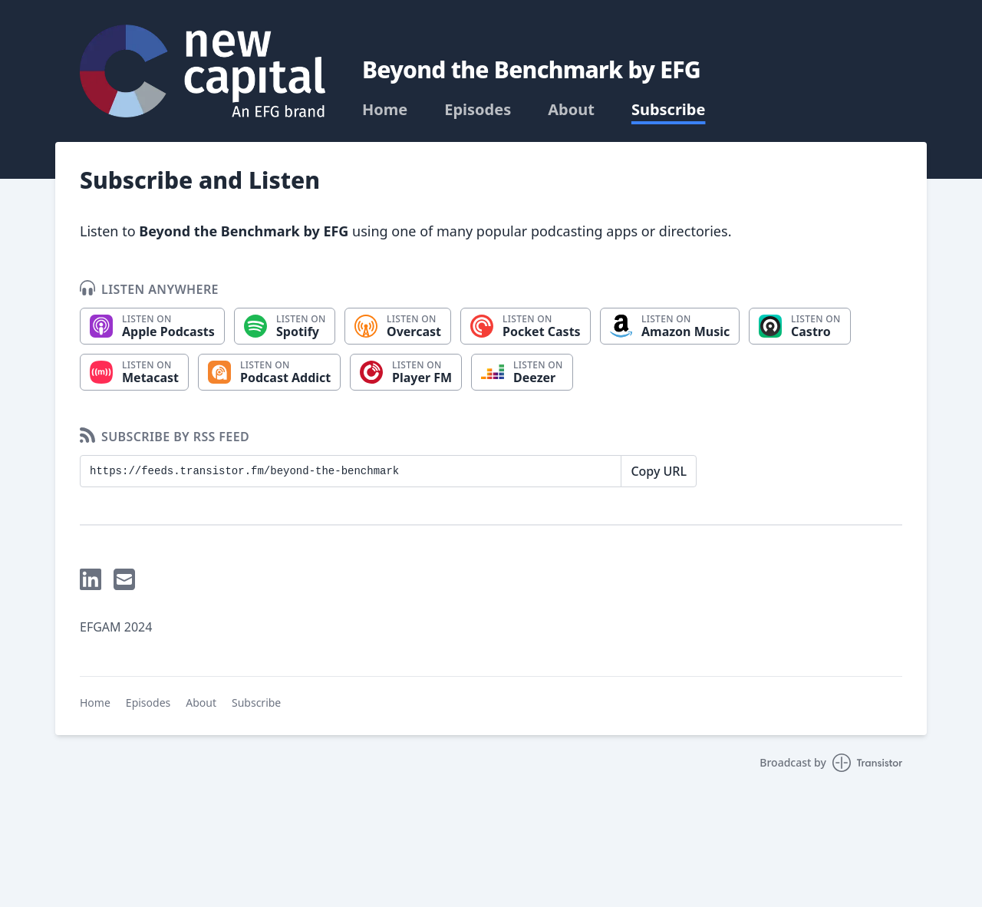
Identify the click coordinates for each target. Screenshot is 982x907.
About (571, 109)
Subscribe (668, 109)
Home (384, 109)
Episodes (477, 109)
